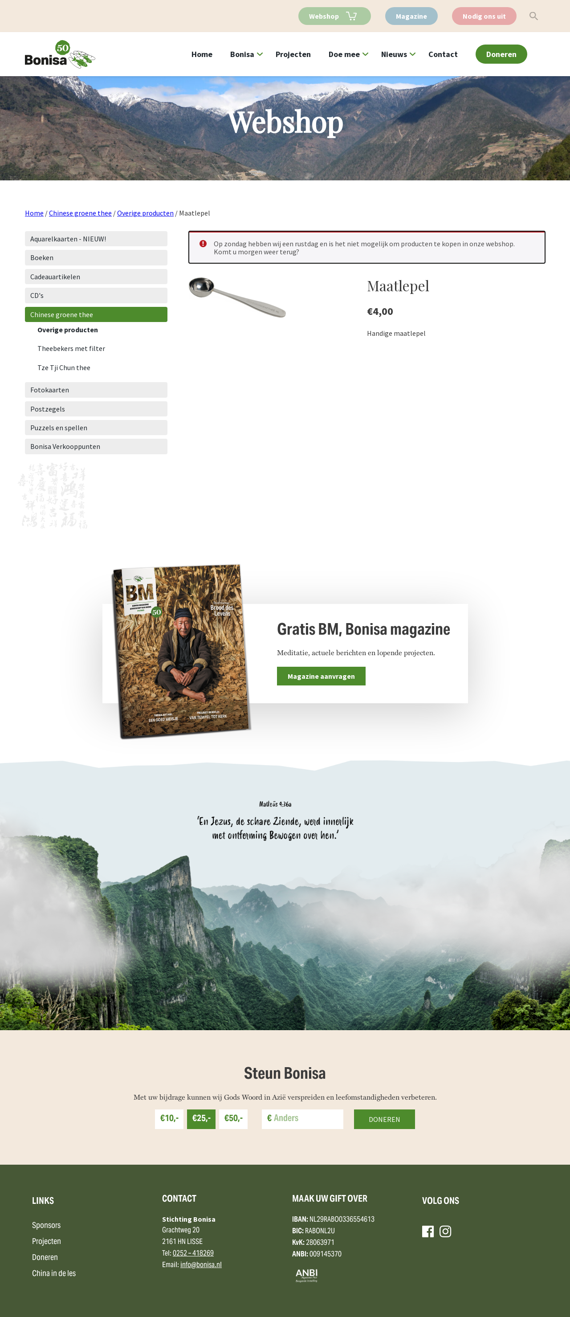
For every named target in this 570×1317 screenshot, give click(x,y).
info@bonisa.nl (201, 1265)
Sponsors (46, 1226)
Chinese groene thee (80, 212)
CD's (37, 295)
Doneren (501, 54)
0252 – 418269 (193, 1253)
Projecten (293, 54)
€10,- (169, 1119)
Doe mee (344, 54)
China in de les (54, 1274)
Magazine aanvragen (321, 676)
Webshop (324, 16)
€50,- (233, 1119)
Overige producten (145, 212)
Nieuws (394, 54)
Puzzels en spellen (58, 427)
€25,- (201, 1119)
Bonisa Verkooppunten (65, 446)
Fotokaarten (49, 389)
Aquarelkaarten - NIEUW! (68, 238)
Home (201, 54)
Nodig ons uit (484, 16)
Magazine (411, 16)
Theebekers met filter (71, 348)
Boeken (41, 257)
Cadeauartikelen (55, 276)
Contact (443, 54)
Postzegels (47, 408)
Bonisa (242, 54)
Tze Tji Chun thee (63, 367)
